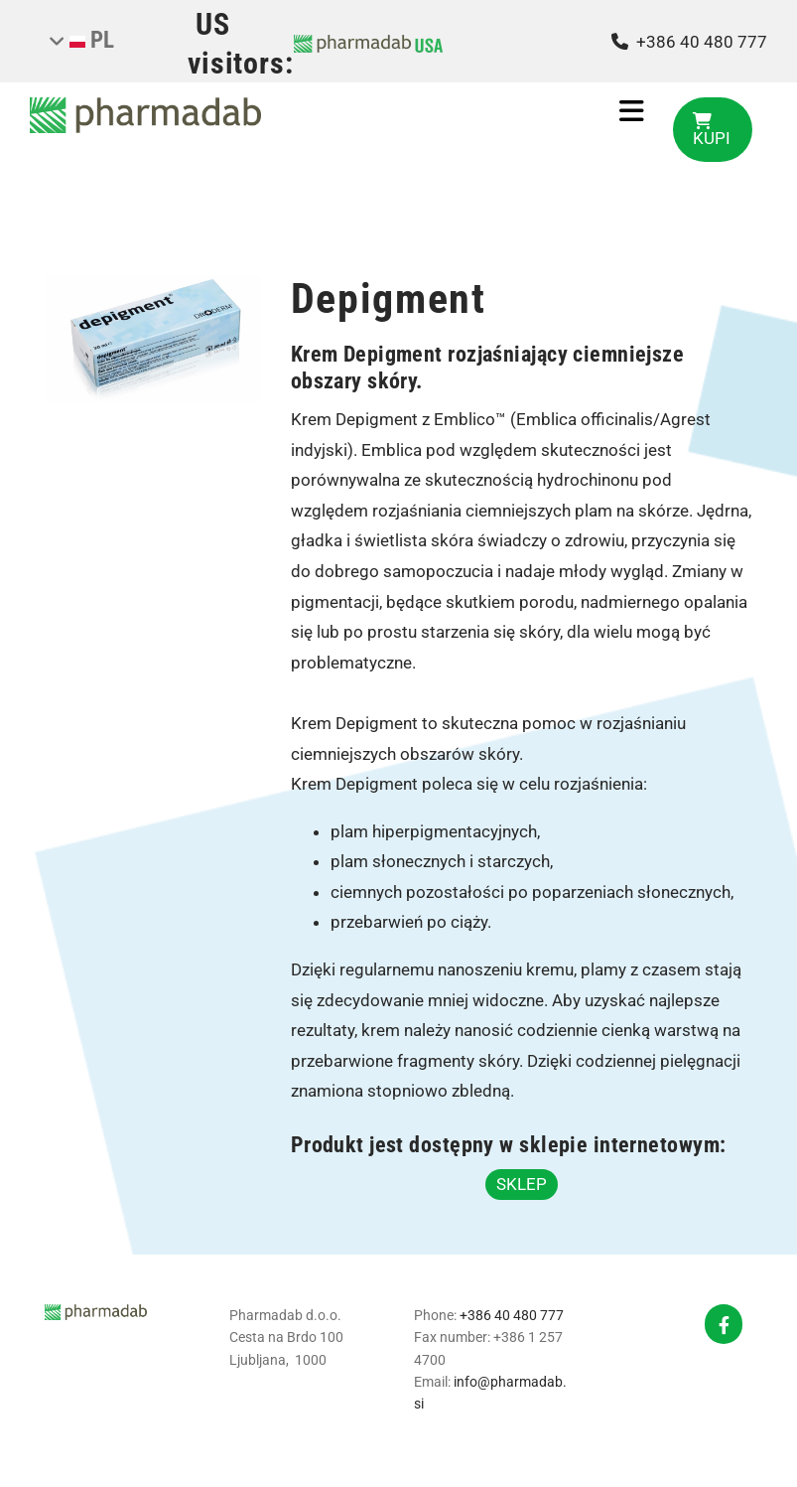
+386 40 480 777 (512, 1315)
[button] (712, 129)
